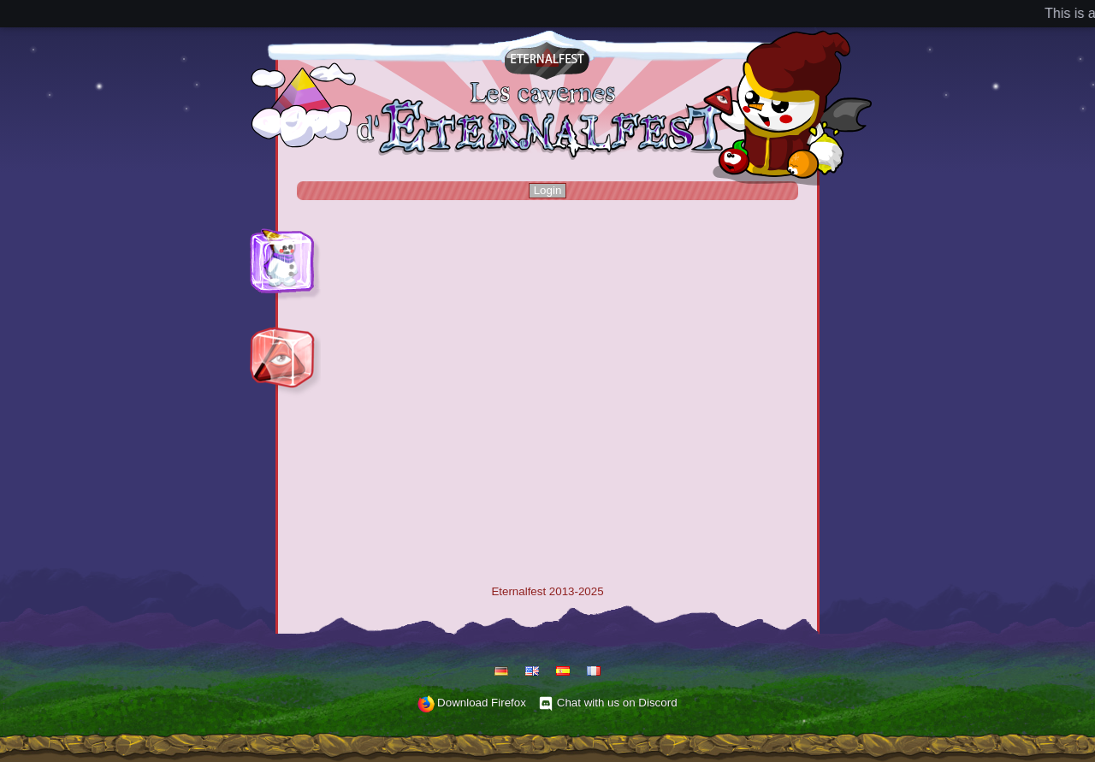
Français (594, 671)
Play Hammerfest (281, 239)
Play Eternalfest (277, 338)
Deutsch (501, 671)
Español (563, 671)
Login (548, 190)
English (532, 671)
